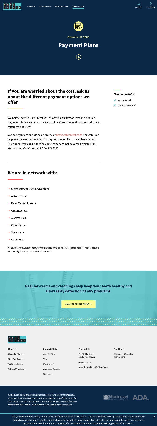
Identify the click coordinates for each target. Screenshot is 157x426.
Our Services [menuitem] (45, 7)
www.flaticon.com (64, 405)
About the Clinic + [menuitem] (16, 354)
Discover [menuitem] (47, 374)
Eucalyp (48, 405)
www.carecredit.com (69, 134)
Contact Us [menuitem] (84, 349)
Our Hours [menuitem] (119, 349)
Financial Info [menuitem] (78, 7)
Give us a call (123, 100)
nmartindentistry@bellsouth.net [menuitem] (93, 367)
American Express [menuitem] (51, 369)
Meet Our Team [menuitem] (61, 7)
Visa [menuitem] (45, 359)
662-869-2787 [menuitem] (85, 362)
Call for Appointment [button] (77, 304)
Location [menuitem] (151, 5)
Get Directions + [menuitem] (15, 364)
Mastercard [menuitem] (48, 364)
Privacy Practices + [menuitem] (17, 369)
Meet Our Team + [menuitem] (16, 359)
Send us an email (125, 105)
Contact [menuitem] (138, 5)
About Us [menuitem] (31, 7)
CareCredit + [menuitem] (49, 354)
